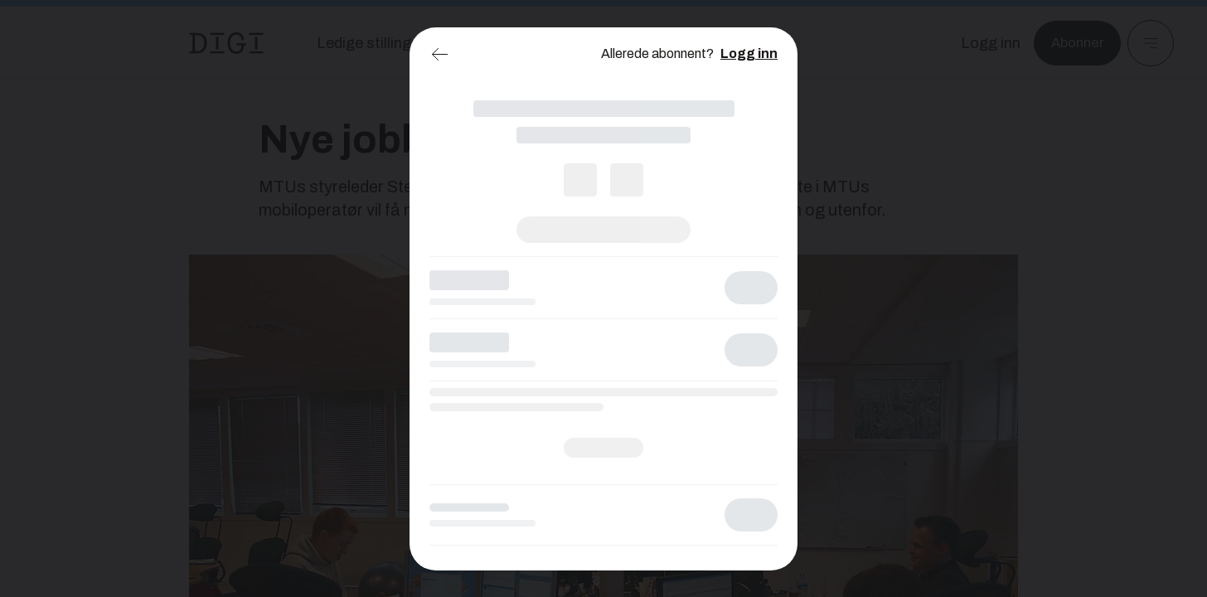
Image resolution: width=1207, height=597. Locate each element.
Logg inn (749, 53)
